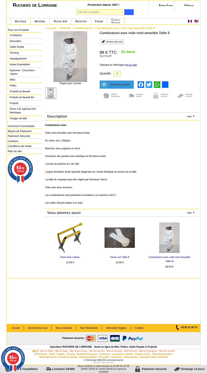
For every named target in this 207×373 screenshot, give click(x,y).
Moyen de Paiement (19, 131)
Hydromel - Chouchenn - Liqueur (23, 72)
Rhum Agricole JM (48, 357)
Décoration (15, 41)
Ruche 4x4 (60, 21)
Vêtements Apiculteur (162, 354)
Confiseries (16, 35)
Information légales (116, 328)
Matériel (40, 21)
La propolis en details (122, 354)
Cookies (139, 328)
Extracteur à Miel (148, 357)
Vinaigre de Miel (18, 118)
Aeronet (96, 362)
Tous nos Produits (18, 29)
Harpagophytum (18, 58)
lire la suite (131, 64)
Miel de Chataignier (148, 351)
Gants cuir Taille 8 (119, 257)
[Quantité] (117, 73)
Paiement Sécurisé (19, 136)
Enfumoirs (163, 357)
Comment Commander (21, 126)
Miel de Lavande (167, 351)
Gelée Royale (17, 46)
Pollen (13, 85)
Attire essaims (131, 357)
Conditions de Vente (20, 146)
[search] (128, 12)
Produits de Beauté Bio (22, 97)
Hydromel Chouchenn (86, 354)
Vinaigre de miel (142, 354)
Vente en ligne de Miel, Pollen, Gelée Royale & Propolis (125, 346)
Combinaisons (84, 28)
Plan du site (15, 151)
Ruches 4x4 (117, 357)
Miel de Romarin (97, 351)
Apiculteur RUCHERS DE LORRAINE (71, 346)
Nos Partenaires (89, 328)
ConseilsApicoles (115, 21)
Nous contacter (64, 328)
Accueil (52, 28)
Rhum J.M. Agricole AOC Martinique (23, 110)
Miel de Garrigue (115, 351)
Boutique (20, 21)
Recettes (81, 21)
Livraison (13, 141)
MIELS (35, 351)
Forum (99, 21)
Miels (12, 79)
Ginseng (14, 52)
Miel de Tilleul (46, 351)
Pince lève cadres (70, 257)
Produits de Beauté (20, 91)
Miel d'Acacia (130, 351)
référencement (107, 362)
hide (189, 116)
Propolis (14, 103)
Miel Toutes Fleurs (78, 351)
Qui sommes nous (38, 328)
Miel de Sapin (61, 351)
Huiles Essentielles (20, 64)
